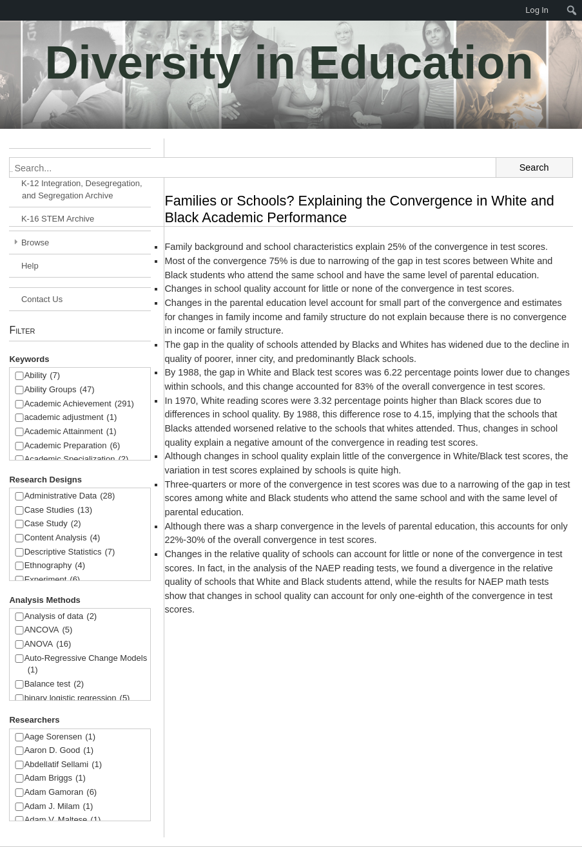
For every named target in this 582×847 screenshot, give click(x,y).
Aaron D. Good (59, 751)
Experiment (52, 580)
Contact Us (42, 299)
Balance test (54, 684)
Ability (42, 376)
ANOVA (48, 644)
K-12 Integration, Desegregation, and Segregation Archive (81, 189)
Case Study (52, 524)
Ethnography (55, 566)
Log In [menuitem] (536, 10)
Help (30, 266)
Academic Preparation (72, 446)
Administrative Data (69, 496)
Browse (35, 242)
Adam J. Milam (58, 807)
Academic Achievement (79, 404)
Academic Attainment (70, 432)
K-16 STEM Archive (57, 219)
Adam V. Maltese (62, 820)
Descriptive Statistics (69, 552)
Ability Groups (59, 390)
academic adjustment (70, 418)
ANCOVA (48, 630)
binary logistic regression (77, 698)
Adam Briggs (55, 778)
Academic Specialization (76, 459)
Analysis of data (60, 617)
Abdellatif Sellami (63, 765)
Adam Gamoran (60, 792)
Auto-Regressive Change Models (86, 665)
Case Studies (58, 510)
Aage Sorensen (59, 737)
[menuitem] (572, 10)
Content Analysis (62, 538)
